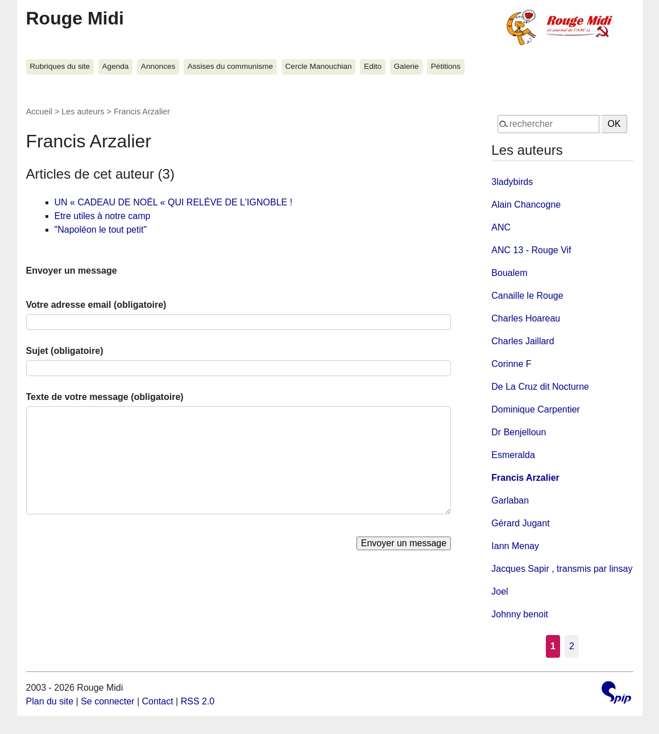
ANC (501, 227)
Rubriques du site (60, 66)
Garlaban (510, 500)
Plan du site (50, 701)
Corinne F (511, 364)
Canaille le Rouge (527, 295)
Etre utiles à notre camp (103, 216)
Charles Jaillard (522, 341)
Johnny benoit (519, 614)
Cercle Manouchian (318, 66)
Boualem (509, 273)
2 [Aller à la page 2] (571, 646)
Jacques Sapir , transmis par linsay (561, 569)
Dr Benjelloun (518, 432)
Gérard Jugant (520, 523)
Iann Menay (515, 546)
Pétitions (446, 66)
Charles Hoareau (525, 318)
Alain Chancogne (526, 204)
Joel (499, 591)
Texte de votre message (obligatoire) (105, 397)
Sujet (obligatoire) (64, 351)
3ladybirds (512, 182)
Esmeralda (512, 455)
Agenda (115, 66)
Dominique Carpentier (535, 409)
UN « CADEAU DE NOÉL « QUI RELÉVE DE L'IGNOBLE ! (174, 202)
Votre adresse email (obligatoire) (96, 305)
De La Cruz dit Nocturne (540, 386)
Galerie (406, 66)
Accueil (39, 111)
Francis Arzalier (525, 478)
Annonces (158, 66)
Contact (157, 701)
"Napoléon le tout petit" (101, 229)
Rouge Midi (75, 18)
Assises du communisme (230, 66)
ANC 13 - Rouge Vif (531, 250)
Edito (373, 66)
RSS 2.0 (198, 701)
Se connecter (107, 701)
